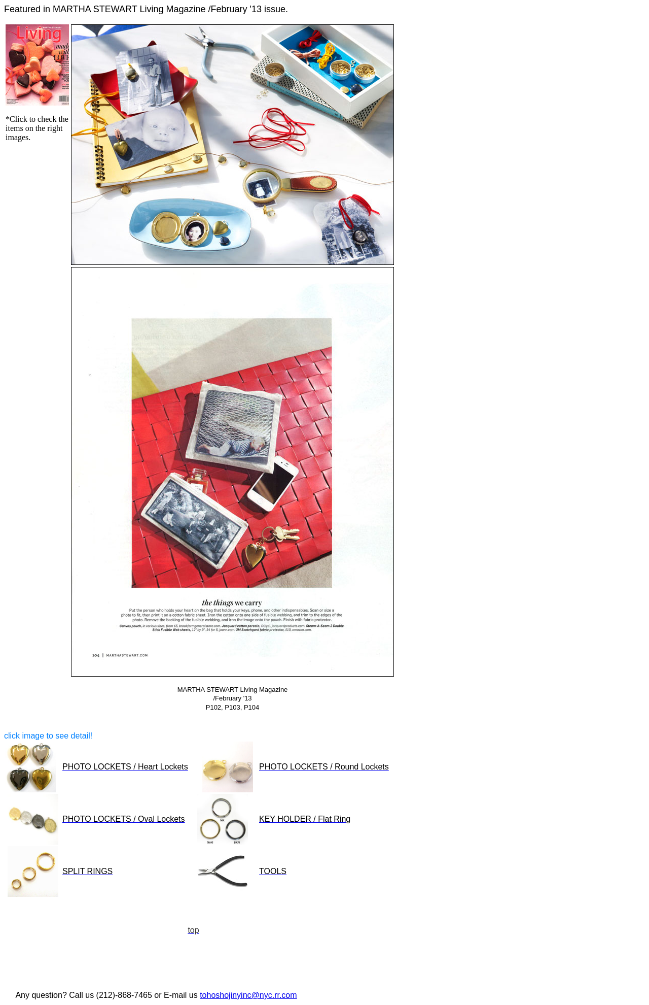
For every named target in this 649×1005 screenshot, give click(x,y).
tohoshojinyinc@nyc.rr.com (248, 995)
